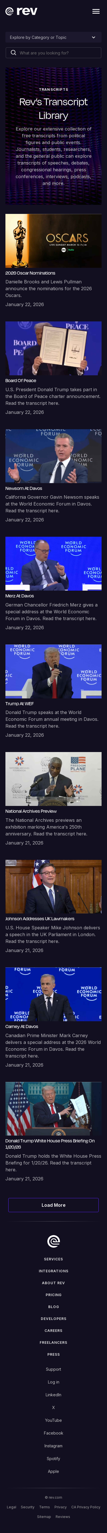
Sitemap (44, 1517)
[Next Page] (53, 1205)
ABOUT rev (53, 1283)
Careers (53, 1330)
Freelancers (53, 1342)
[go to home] (53, 1241)
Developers (53, 1319)
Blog (53, 1307)
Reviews (63, 1517)
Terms (44, 1507)
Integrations (53, 1271)
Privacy (60, 1507)
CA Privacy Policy (85, 1507)
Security (28, 1507)
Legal (11, 1507)
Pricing (54, 1295)
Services (53, 1259)
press (53, 1354)
